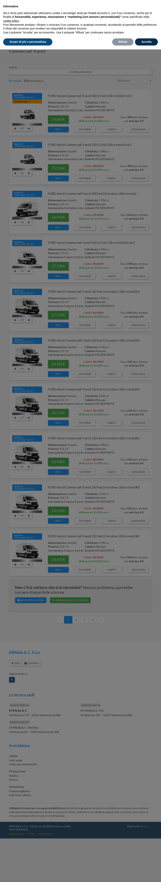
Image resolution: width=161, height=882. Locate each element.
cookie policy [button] (11, 20)
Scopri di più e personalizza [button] (28, 41)
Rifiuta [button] (123, 41)
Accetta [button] (146, 41)
